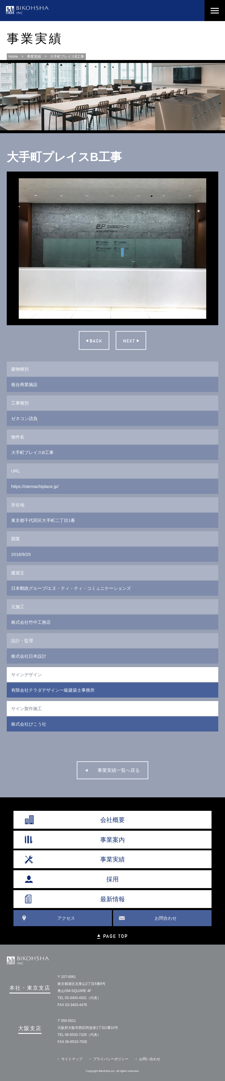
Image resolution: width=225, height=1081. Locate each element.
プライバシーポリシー (110, 1059)
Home (13, 56)
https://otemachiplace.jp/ (35, 486)
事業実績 (34, 56)
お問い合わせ (149, 1059)
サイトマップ (71, 1059)
